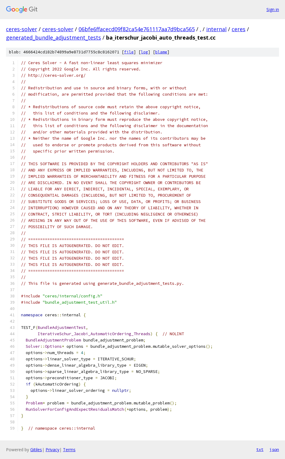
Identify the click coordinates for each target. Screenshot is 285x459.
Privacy (52, 449)
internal (216, 29)
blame (161, 52)
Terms (69, 449)
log (144, 52)
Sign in (272, 9)
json (274, 449)
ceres (238, 29)
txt (259, 449)
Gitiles (36, 449)
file (129, 52)
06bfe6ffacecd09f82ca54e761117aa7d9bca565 (137, 29)
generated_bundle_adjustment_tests (53, 37)
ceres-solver (21, 29)
